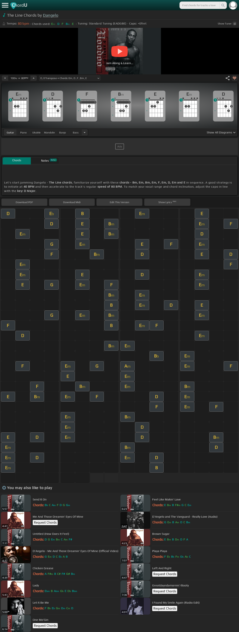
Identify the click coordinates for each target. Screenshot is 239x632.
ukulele (36, 132)
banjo (62, 132)
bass (76, 132)
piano (23, 132)
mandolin (49, 132)
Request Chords (45, 522)
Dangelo (50, 15)
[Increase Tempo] (33, 78)
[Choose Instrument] (84, 132)
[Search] (222, 5)
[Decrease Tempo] (5, 78)
